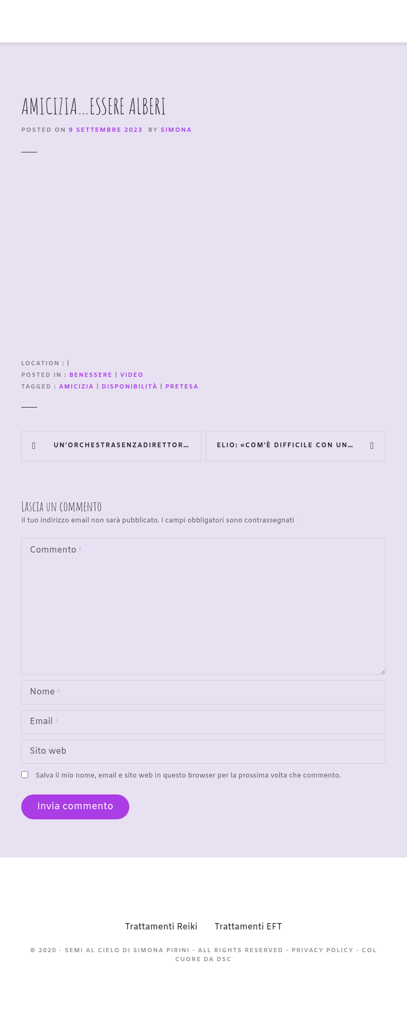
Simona (176, 130)
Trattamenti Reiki (161, 927)
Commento (53, 551)
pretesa (182, 387)
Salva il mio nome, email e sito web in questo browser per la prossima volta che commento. (188, 775)
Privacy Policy (322, 951)
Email (41, 722)
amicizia (76, 387)
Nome (42, 693)
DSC (224, 960)
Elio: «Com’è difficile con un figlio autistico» (301, 445)
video (132, 376)
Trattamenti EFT (248, 927)
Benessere (91, 376)
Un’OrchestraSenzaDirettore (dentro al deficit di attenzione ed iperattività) (127, 445)
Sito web (48, 751)
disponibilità (130, 387)
